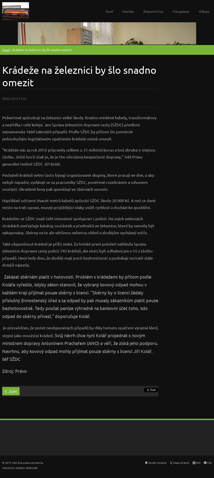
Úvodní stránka (157, 462)
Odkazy (204, 11)
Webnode (32, 468)
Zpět (13, 391)
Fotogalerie (181, 11)
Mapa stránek (181, 462)
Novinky (128, 11)
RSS (198, 462)
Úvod (109, 11)
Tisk (209, 462)
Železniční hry (153, 11)
